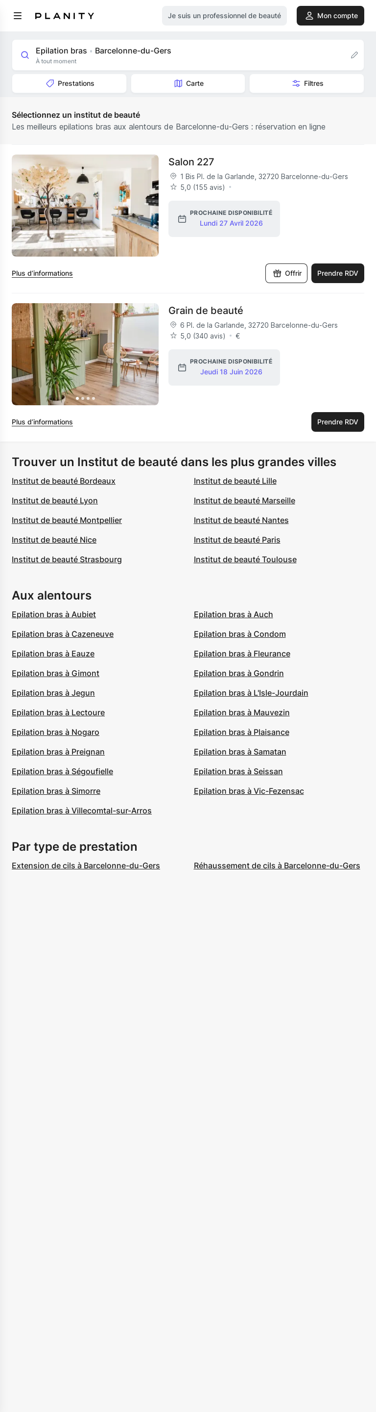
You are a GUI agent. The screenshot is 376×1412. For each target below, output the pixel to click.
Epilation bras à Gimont (55, 673)
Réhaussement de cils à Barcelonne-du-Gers (277, 865)
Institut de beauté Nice (54, 540)
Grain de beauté (205, 310)
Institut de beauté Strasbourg (67, 559)
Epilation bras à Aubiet (54, 614)
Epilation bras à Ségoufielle (62, 771)
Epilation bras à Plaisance (241, 732)
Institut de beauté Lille (235, 481)
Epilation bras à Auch (233, 614)
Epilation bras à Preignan (58, 752)
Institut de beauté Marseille (244, 500)
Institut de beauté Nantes (241, 520)
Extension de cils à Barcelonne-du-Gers (86, 865)
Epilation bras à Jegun (53, 693)
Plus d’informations (42, 273)
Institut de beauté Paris (237, 540)
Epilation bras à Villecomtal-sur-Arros (82, 810)
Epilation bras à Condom (240, 634)
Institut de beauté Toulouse (245, 559)
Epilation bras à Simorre (56, 791)
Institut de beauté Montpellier (67, 520)
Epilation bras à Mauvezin (242, 712)
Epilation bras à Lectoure (58, 712)
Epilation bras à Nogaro (55, 732)
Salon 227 (191, 162)
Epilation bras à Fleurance (242, 653)
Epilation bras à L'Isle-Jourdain (251, 693)
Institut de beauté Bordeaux (64, 481)
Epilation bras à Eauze (53, 653)
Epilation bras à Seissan (238, 771)
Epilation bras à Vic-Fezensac (249, 791)
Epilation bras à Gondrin (239, 673)
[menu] (18, 16)
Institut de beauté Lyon (55, 500)
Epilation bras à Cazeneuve (63, 634)
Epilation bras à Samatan (240, 752)
